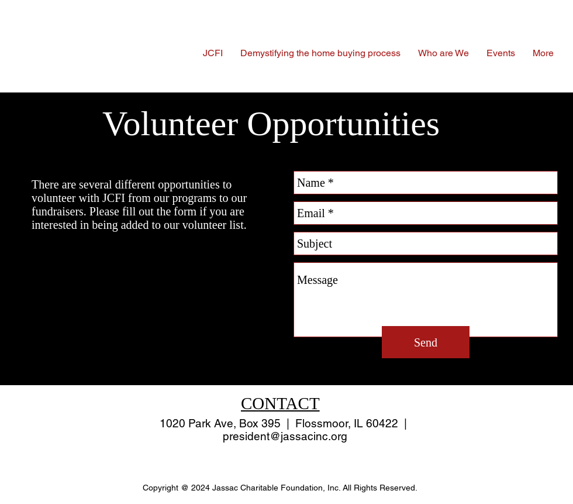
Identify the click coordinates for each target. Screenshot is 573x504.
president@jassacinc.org (285, 436)
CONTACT (280, 403)
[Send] (426, 342)
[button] (443, 53)
